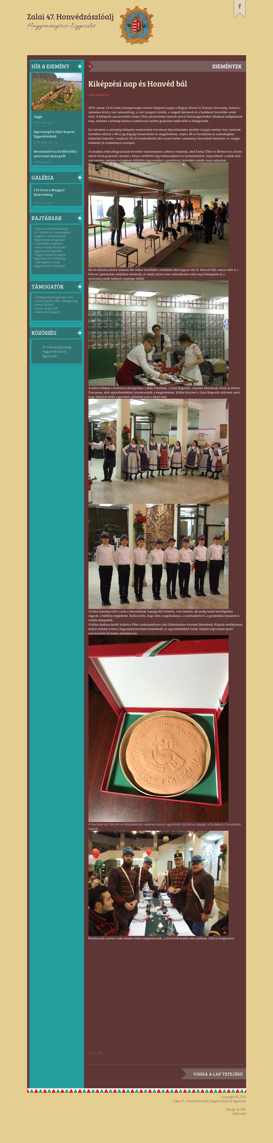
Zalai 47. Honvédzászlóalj (70, 16)
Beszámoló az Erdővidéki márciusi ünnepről (55, 153)
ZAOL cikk (95, 1053)
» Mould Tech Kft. (44, 305)
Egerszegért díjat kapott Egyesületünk (54, 133)
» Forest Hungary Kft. (46, 308)
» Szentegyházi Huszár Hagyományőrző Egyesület (49, 264)
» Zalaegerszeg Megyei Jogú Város (53, 297)
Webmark (239, 1113)
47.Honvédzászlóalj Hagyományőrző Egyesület (56, 351)
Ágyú (38, 116)
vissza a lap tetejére (218, 1074)
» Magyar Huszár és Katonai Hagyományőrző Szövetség (50, 256)
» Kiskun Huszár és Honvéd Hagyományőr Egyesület (49, 249)
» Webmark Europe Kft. (47, 312)
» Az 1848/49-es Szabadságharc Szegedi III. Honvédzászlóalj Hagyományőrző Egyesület (52, 236)
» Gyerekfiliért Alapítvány (48, 243)
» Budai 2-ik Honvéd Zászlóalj (51, 229)
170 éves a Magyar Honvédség (49, 192)
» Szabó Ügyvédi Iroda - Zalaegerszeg (55, 301)
